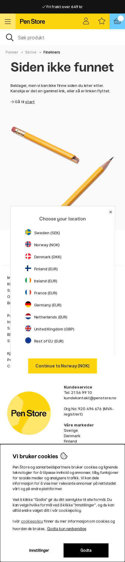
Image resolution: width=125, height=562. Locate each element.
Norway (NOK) (42, 244)
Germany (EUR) (43, 304)
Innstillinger (39, 550)
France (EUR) (41, 292)
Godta (85, 550)
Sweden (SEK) (42, 232)
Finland (70, 441)
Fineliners (52, 52)
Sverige (71, 430)
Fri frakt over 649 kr (62, 6)
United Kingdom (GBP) (49, 329)
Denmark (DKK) (43, 256)
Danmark (72, 435)
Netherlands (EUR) (46, 317)
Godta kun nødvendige (66, 529)
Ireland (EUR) (41, 280)
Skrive (30, 52)
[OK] (62, 37)
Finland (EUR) (41, 268)
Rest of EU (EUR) (44, 341)
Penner (12, 52)
